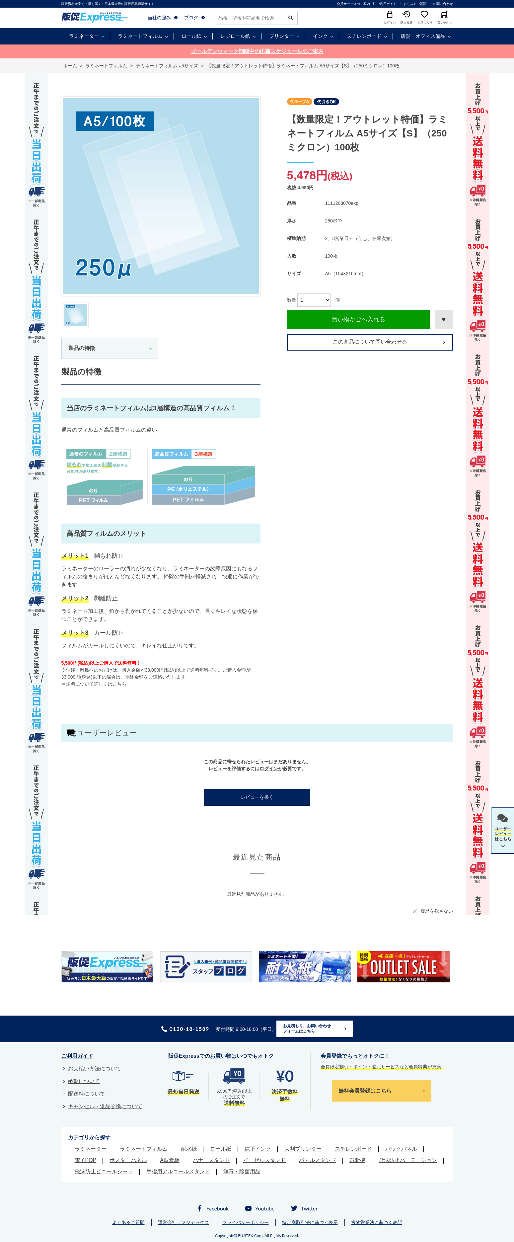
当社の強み (159, 17)
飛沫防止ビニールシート (104, 1171)
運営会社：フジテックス (183, 1222)
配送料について (86, 1094)
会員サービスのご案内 (353, 4)
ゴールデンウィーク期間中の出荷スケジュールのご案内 (257, 51)
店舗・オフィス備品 (423, 36)
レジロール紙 (235, 36)
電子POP (86, 1160)
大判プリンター (303, 1149)
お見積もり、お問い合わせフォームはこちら (307, 1029)
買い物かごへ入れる (358, 319)
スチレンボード (364, 36)
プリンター (281, 36)
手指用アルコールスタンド (178, 1171)
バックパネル (401, 1149)
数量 (291, 300)
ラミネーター (84, 36)
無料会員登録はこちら (365, 1091)
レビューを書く (257, 797)
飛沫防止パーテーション (408, 1160)
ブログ (191, 17)
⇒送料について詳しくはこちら (93, 684)
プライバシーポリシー (245, 1222)
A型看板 (170, 1160)
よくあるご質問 (414, 4)
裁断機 (357, 1160)
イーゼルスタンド (264, 1160)
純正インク (258, 1149)
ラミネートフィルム (140, 36)
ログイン (268, 768)
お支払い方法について (94, 1068)
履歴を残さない (436, 911)
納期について (84, 1081)
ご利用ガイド (387, 4)
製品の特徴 (81, 348)
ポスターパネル (128, 1160)
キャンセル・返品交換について (105, 1106)
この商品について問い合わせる (370, 342)
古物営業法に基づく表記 (376, 1222)
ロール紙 (191, 36)
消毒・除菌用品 (241, 1171)
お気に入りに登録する (444, 319)
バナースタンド (211, 1160)
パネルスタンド (317, 1160)
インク (320, 36)
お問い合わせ (443, 4)
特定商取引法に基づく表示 (310, 1222)
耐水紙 (189, 1149)
